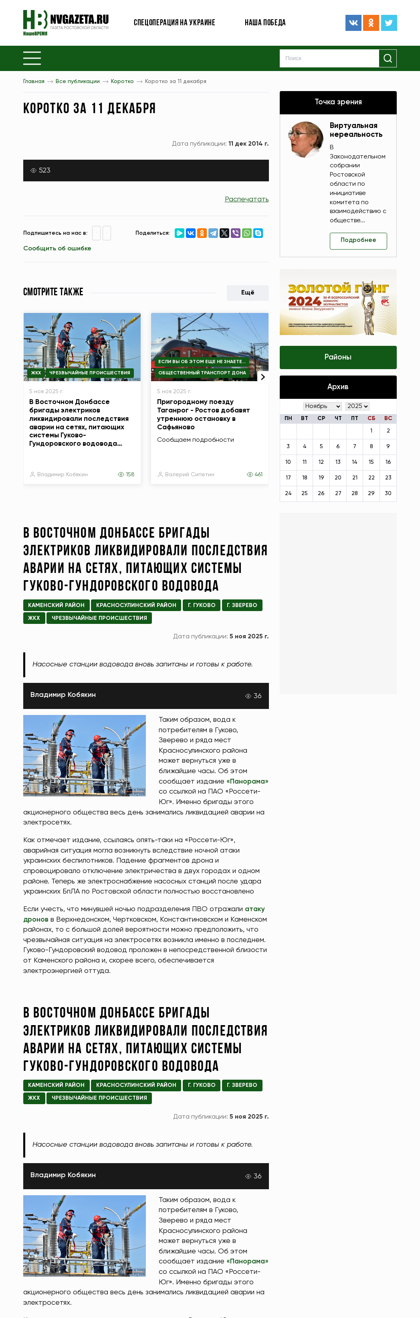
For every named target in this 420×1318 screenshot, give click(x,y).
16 (388, 463)
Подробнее (359, 241)
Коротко (122, 81)
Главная (33, 81)
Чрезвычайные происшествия (89, 373)
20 (338, 478)
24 (288, 494)
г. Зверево (242, 605)
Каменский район (56, 605)
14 (354, 463)
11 (305, 463)
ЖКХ (36, 373)
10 (288, 463)
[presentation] (262, 373)
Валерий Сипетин (189, 474)
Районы (338, 357)
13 (338, 463)
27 (338, 494)
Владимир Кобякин (62, 474)
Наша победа (265, 23)
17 (288, 478)
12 (321, 463)
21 (354, 478)
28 (354, 494)
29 (371, 494)
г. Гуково (202, 605)
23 (388, 478)
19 (321, 478)
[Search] (338, 58)
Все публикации (78, 81)
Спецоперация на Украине (175, 23)
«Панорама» (181, 791)
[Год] (357, 407)
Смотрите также (53, 292)
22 (371, 478)
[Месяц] (322, 407)
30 (388, 494)
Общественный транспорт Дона (202, 373)
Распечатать (247, 199)
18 (304, 478)
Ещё (247, 293)
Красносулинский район (136, 605)
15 (371, 463)
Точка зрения (338, 102)
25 (304, 494)
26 (321, 494)
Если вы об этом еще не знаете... (202, 361)
